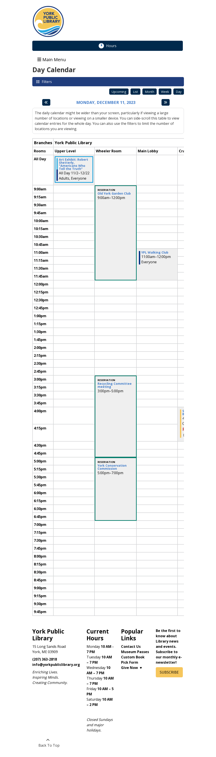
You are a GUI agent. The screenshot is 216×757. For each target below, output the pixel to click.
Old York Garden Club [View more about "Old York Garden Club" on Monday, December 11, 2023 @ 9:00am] (114, 193)
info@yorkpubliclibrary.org (56, 664)
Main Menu (51, 59)
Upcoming (119, 92)
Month (149, 92)
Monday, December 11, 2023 (105, 102)
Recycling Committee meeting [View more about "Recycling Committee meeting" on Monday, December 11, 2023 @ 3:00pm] (115, 385)
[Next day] (166, 102)
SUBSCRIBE (169, 672)
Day (179, 92)
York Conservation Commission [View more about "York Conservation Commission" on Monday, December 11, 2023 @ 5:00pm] (112, 467)
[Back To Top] (48, 742)
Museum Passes (135, 651)
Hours (114, 45)
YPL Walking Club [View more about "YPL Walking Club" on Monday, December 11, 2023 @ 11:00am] (154, 252)
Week (165, 92)
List (135, 92)
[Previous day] (46, 102)
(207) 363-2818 (44, 659)
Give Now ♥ (131, 667)
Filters (47, 81)
